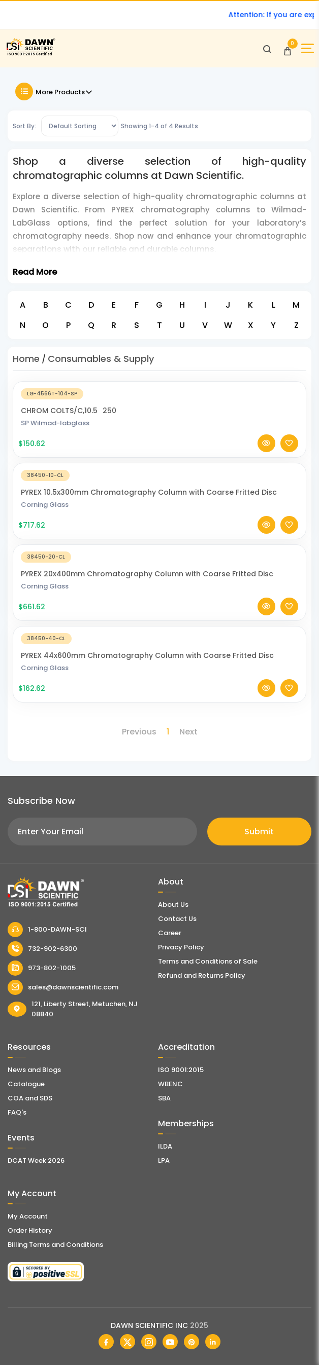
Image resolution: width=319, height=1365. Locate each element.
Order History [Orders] (30, 1230)
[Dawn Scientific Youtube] (170, 1341)
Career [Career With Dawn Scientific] (169, 933)
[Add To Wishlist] (289, 443)
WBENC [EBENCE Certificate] (170, 1084)
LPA (164, 1160)
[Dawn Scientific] (30, 54)
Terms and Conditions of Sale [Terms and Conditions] (208, 961)
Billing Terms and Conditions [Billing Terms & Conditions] (55, 1244)
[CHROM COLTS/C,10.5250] (159, 393)
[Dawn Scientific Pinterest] (191, 1341)
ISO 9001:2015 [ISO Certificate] (181, 1070)
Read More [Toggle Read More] (35, 272)
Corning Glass (45, 504)
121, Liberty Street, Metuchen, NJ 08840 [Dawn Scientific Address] (73, 1009)
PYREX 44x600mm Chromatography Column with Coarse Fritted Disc (147, 655)
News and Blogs (34, 1070)
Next (188, 731)
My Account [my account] (28, 1216)
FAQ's (17, 1112)
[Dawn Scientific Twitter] (127, 1341)
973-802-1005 (42, 968)
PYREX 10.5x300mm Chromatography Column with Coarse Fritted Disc (149, 492)
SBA (164, 1098)
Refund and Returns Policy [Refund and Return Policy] (201, 975)
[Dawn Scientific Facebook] (106, 1341)
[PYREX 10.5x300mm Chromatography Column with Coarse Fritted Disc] (159, 474)
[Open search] (267, 48)
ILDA (165, 1146)
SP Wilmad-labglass (55, 423)
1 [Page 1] (168, 731)
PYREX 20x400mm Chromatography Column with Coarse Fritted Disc (147, 574)
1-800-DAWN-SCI (47, 929)
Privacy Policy (181, 947)
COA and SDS (30, 1098)
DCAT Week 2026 (36, 1160)
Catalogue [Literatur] (26, 1084)
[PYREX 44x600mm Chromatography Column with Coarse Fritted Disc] (159, 638)
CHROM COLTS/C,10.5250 (68, 410)
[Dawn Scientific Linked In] (212, 1341)
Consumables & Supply (101, 358)
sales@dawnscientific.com (63, 987)
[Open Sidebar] (307, 48)
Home (26, 358)
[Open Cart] (287, 48)
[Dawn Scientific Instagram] (148, 1341)
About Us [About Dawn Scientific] (173, 904)
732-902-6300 (42, 948)
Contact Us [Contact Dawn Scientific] (177, 919)
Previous (139, 731)
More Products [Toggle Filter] (54, 91)
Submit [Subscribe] (259, 831)
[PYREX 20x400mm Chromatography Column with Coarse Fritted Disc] (159, 556)
